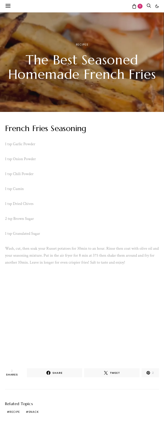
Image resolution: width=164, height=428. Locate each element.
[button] (157, 6)
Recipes (82, 45)
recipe (14, 412)
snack (33, 412)
